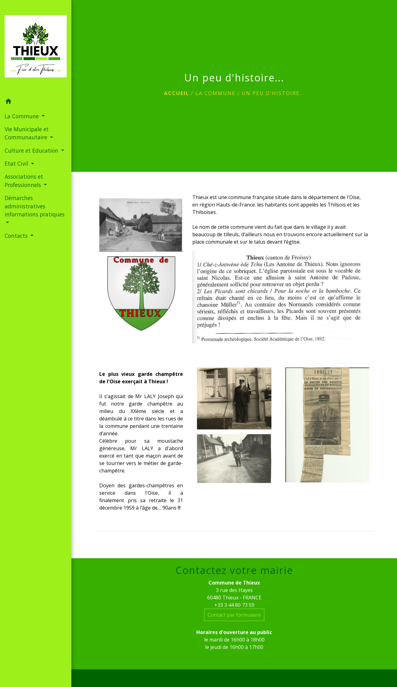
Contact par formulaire (234, 614)
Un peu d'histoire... (273, 93)
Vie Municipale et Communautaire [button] (27, 133)
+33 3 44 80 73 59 (234, 605)
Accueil (176, 93)
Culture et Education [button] (32, 150)
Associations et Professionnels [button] (24, 180)
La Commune (215, 93)
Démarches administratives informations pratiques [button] (35, 206)
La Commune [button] (22, 116)
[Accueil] (36, 47)
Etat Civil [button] (17, 163)
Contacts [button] (17, 235)
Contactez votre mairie (234, 570)
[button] (36, 102)
